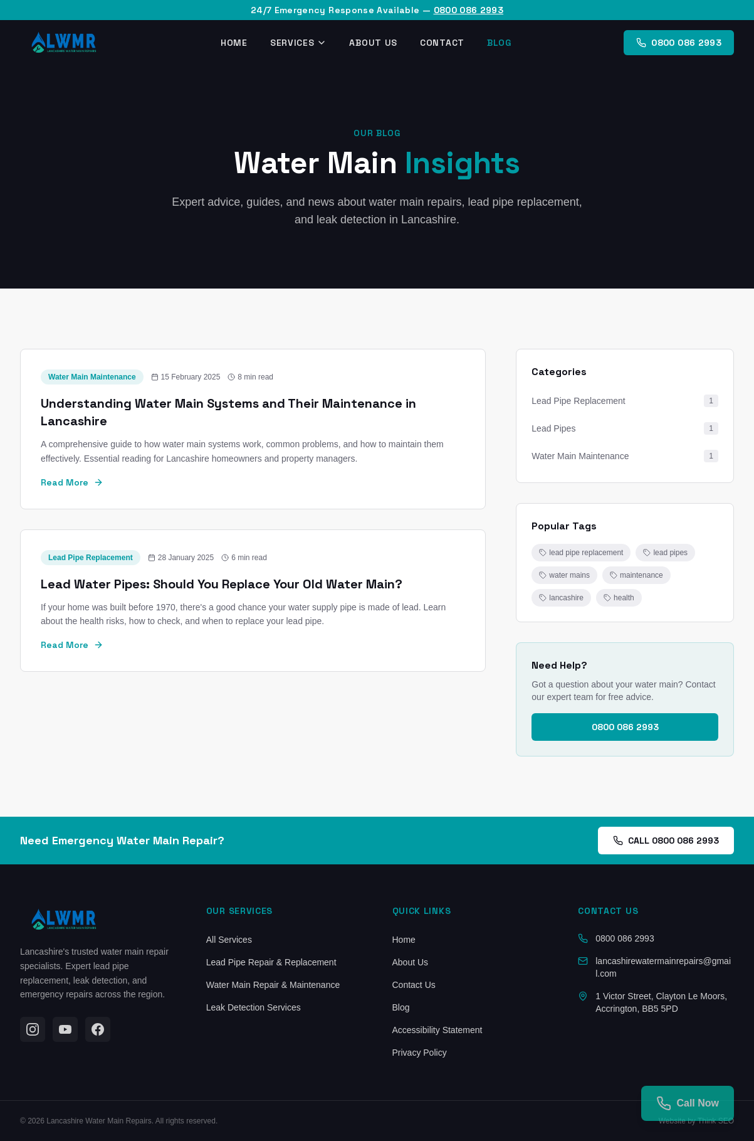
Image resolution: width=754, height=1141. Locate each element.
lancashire (561, 597)
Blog (499, 42)
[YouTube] (65, 1029)
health (619, 597)
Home (234, 42)
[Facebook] (97, 1029)
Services (298, 42)
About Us (373, 42)
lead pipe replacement (581, 552)
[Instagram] (32, 1029)
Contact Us (414, 985)
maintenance (636, 575)
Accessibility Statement (437, 1030)
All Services (229, 940)
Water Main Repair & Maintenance (273, 985)
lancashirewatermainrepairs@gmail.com (663, 967)
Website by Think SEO (696, 1121)
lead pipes (665, 552)
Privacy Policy (419, 1053)
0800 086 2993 (469, 10)
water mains (564, 575)
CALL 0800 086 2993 (666, 840)
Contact (442, 42)
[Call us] (687, 1103)
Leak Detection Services (253, 1007)
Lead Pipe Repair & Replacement (271, 962)
